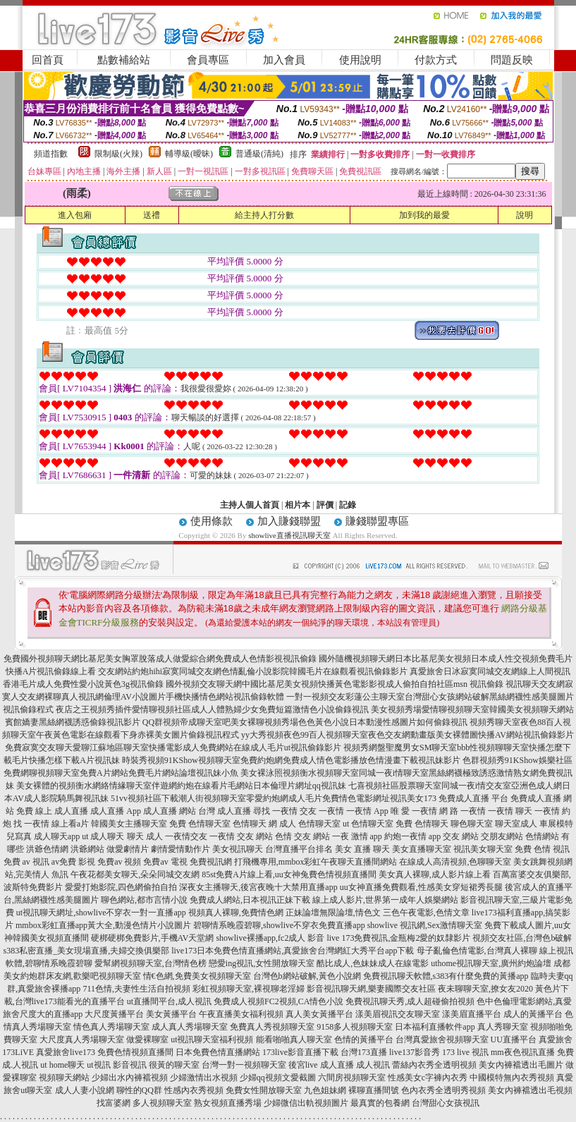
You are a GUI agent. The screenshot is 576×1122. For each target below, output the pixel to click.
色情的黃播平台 (363, 1039)
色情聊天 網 (255, 824)
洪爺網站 (87, 849)
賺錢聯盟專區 (377, 521)
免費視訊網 (211, 862)
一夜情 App (367, 811)
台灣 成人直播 (224, 811)
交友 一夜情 (322, 811)
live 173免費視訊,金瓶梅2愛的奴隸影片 (398, 938)
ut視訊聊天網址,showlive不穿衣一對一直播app (101, 912)
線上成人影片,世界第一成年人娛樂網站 (385, 900)
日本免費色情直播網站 (218, 1052)
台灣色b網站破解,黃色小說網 (307, 976)
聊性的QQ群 (139, 1090)
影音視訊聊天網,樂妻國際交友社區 (371, 989)
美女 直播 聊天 (362, 849)
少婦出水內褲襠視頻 (130, 1078)
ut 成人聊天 (103, 836)
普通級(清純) (259, 154)
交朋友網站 (502, 836)
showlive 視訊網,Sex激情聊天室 (424, 925)
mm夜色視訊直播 (523, 1052)
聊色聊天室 (472, 824)
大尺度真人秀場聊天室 (81, 1039)
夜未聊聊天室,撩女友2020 (485, 989)
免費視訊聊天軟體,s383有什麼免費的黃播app (446, 976)
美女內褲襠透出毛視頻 (530, 1090)
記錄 (347, 505)
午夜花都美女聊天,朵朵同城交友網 (135, 874)
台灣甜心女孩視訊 (445, 1103)
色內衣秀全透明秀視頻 (443, 1090)
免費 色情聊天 (422, 824)
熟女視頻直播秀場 (228, 1103)
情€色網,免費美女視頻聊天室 (197, 976)
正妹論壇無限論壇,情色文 (333, 912)
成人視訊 (373, 1065)
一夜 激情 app (357, 836)
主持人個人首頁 (249, 505)
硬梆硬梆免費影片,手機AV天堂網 (152, 938)
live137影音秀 (414, 1052)
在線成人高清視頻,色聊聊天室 (455, 862)
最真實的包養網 (380, 1103)
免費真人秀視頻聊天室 (272, 1027)
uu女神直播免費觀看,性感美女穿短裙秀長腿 (421, 887)
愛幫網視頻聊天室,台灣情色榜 (150, 963)
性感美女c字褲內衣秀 (427, 1078)
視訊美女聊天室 (483, 849)
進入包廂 (75, 215)
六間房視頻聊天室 (352, 1078)
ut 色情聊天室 (368, 824)
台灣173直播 (364, 1052)
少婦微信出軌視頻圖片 (306, 1103)
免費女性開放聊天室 (264, 1090)
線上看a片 (70, 824)
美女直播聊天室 (421, 849)
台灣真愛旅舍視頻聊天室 (442, 1039)
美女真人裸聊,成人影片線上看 (435, 874)
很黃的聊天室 (174, 1065)
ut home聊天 (62, 1065)
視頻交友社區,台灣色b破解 (522, 938)
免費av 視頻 (119, 862)
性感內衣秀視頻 (193, 1090)
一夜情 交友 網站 (241, 836)
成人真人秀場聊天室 (190, 1027)
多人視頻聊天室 (162, 1103)
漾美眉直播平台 (471, 1014)
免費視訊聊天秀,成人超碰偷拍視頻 (409, 1001)
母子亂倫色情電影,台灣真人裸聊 (477, 951)
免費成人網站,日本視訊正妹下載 (250, 900)
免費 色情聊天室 (200, 824)
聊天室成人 (516, 824)
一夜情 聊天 (510, 811)
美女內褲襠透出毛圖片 (521, 1065)
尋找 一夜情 (275, 811)
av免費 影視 (73, 862)
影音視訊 (130, 1065)
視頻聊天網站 (64, 1078)
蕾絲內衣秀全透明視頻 (434, 1065)
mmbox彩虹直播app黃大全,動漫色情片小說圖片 (103, 925)
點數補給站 (123, 60)
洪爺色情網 (47, 849)
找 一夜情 (31, 824)
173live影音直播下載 (300, 1052)
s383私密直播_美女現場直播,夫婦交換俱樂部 (87, 951)
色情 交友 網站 (302, 836)
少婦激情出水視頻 (204, 1078)
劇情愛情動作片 (180, 849)
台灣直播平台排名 (299, 849)
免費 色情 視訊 (542, 849)
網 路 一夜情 (462, 811)
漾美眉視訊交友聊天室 (397, 1014)
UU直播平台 (514, 1039)
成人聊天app (57, 836)
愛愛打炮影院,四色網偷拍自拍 (121, 887)
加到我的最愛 (424, 215)
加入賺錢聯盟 (289, 521)
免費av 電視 (165, 862)
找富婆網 (113, 1103)
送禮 (151, 215)
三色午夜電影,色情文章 (426, 912)
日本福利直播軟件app (434, 1027)
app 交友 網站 (454, 836)
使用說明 (360, 60)
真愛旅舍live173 (65, 1052)
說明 (524, 215)
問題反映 (512, 60)
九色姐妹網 (325, 1090)
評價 (325, 505)
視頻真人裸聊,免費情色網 (235, 912)
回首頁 (47, 60)
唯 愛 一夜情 (414, 811)
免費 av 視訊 (26, 862)
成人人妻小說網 (84, 1090)
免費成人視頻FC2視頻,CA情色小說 (278, 1001)
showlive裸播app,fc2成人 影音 (270, 938)
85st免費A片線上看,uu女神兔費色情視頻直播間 (289, 874)
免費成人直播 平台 (473, 798)
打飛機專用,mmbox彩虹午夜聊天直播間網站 (316, 862)
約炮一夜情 (405, 836)
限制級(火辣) (118, 154)
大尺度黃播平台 (114, 1014)
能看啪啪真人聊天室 (294, 1039)
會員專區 (208, 60)
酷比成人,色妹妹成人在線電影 (373, 963)
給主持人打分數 (264, 215)
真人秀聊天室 (502, 1027)
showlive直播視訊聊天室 (289, 535)
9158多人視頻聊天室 (355, 1027)
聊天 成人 (145, 836)
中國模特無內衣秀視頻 (512, 1078)
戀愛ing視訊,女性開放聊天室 (261, 963)
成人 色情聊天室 (310, 824)
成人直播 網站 (169, 811)
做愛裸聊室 (147, 1039)
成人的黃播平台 (533, 1014)
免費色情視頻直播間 (135, 1052)
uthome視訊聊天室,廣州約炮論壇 (491, 963)
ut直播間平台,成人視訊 (169, 1001)
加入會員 (284, 60)
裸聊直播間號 (373, 1090)
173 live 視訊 (465, 1052)
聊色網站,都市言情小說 (144, 900)
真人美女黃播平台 (319, 1014)
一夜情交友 (186, 836)
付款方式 (436, 60)
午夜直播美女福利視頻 (241, 1014)
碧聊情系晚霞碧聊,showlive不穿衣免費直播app (279, 925)
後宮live (303, 1065)
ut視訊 (98, 1065)
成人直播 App (115, 811)
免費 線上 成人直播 (52, 811)
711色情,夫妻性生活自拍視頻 (136, 989)
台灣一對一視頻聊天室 (244, 1065)
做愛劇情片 (127, 849)
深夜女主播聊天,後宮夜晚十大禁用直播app (258, 887)
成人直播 (337, 1065)
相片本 (297, 505)
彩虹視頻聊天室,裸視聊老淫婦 (248, 989)
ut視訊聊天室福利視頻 (212, 1039)
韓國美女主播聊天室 (129, 824)
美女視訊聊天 (237, 849)
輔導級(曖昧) (189, 154)
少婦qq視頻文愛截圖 (278, 1078)
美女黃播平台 (171, 1014)
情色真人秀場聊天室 (111, 1027)
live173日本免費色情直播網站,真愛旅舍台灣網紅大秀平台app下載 (292, 951)
